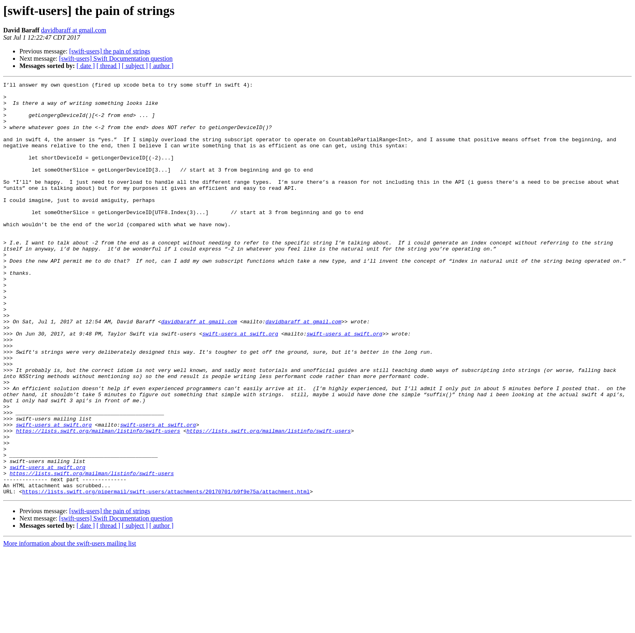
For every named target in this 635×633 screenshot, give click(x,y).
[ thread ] (108, 65)
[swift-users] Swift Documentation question (116, 58)
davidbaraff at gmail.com (73, 30)
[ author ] (161, 65)
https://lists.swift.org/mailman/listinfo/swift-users (98, 501)
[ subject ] (135, 65)
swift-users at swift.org (240, 384)
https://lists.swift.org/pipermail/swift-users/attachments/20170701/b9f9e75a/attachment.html (166, 574)
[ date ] (86, 65)
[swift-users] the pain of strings (109, 51)
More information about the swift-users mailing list (69, 625)
